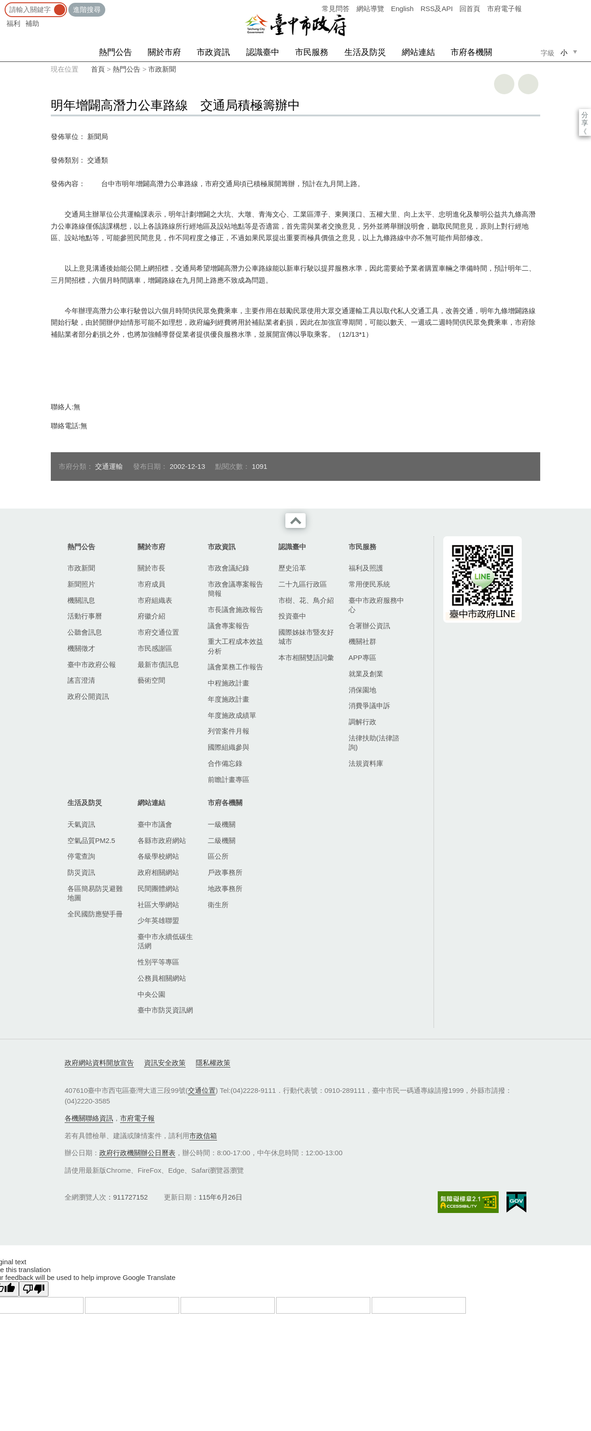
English (402, 8)
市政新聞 (162, 69)
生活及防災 (365, 52)
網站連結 (418, 52)
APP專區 (362, 657)
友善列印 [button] (504, 84)
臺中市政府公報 (91, 664)
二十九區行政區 (302, 584)
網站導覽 (370, 8)
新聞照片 (81, 584)
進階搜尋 (87, 9)
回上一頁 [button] (528, 84)
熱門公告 (115, 52)
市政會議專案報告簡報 (235, 588)
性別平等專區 (158, 962)
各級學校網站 (158, 856)
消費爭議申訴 (369, 705)
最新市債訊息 (158, 664)
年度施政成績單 (232, 715)
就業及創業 (366, 674)
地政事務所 (225, 888)
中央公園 (151, 994)
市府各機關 (471, 52)
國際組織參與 (228, 747)
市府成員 (151, 584)
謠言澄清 (81, 680)
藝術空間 (151, 680)
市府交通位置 (158, 632)
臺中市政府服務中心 (376, 604)
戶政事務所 (225, 872)
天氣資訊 (81, 824)
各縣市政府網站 (162, 840)
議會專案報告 (228, 626)
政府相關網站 (158, 872)
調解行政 (362, 722)
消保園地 (362, 690)
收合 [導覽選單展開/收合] (295, 520)
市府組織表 (155, 600)
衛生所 (218, 905)
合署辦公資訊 (369, 626)
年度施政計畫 (228, 699)
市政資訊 (213, 52)
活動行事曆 (84, 616)
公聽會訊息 (84, 632)
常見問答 (336, 8)
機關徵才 (81, 648)
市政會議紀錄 (228, 568)
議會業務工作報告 (235, 667)
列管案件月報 (228, 731)
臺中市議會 (155, 824)
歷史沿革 (292, 568)
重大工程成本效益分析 (235, 646)
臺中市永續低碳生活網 (165, 941)
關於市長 (151, 568)
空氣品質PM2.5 (91, 840)
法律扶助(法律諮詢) (374, 742)
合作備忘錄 (225, 763)
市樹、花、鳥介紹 (306, 600)
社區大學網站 (158, 905)
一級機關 (221, 824)
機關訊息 (81, 600)
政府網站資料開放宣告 (99, 1063)
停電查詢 (81, 856)
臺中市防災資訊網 (165, 1010)
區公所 (218, 856)
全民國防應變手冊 (95, 914)
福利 (13, 23)
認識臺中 (262, 52)
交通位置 (202, 1090)
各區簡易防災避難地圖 (95, 893)
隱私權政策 (213, 1063)
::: (3, 4)
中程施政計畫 (228, 683)
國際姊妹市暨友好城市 (306, 636)
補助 (32, 23)
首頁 (98, 69)
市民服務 (311, 52)
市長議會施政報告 (235, 609)
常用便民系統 (369, 584)
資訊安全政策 (165, 1063)
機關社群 (362, 641)
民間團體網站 (158, 888)
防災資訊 (81, 872)
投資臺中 (292, 616)
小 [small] (564, 52)
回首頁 (469, 8)
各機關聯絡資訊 (89, 1118)
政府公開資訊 (88, 696)
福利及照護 (366, 568)
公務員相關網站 (162, 978)
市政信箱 (203, 1136)
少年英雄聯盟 (158, 920)
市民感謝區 (155, 648)
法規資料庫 (366, 763)
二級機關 (221, 840)
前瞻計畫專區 (228, 779)
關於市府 (164, 52)
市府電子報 (504, 8)
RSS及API (437, 8)
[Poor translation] (33, 1289)
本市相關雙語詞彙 (306, 657)
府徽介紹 (151, 616)
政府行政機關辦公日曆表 (137, 1153)
